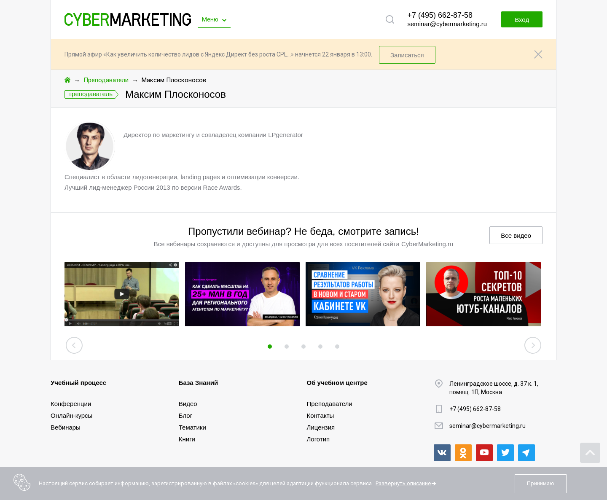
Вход (522, 19)
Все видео (516, 235)
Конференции (71, 403)
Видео (188, 403)
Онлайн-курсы (71, 415)
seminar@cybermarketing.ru (447, 23)
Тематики (192, 427)
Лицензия (321, 427)
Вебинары (66, 427)
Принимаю (540, 483)
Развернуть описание (403, 483)
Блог (185, 415)
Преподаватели (106, 80)
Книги (187, 439)
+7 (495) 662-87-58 (440, 15)
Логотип (318, 439)
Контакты (320, 415)
